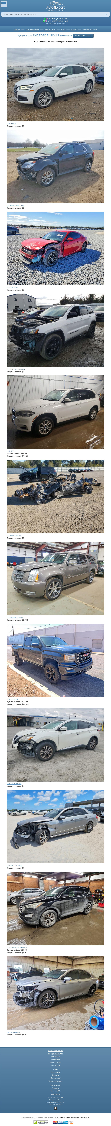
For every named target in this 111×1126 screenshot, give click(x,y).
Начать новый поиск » (83, 36)
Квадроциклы (55, 1062)
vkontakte (55, 1108)
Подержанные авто (55, 1054)
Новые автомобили (55, 1051)
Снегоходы (55, 1065)
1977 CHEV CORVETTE (14, 535)
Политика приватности (66, 1117)
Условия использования (81, 1117)
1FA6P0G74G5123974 (89, 29)
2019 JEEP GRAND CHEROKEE (16, 369)
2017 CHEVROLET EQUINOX (15, 205)
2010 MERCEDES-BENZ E (14, 866)
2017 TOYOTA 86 (12, 287)
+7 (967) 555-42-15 (58, 18)
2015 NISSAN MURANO (14, 784)
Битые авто (55, 1056)
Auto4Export (55, 5)
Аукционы (55, 1088)
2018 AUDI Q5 (11, 123)
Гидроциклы (55, 1072)
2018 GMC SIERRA (12, 699)
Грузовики (55, 1075)
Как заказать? (55, 1085)
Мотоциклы (55, 1059)
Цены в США (55, 1091)
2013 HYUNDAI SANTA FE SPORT (17, 947)
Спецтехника (55, 1078)
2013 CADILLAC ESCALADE (15, 617)
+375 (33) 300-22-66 (58, 21)
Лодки (55, 1069)
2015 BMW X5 (11, 451)
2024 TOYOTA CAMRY (13, 1032)
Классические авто (55, 1081)
